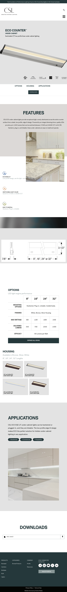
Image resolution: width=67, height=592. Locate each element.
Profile (28, 563)
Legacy (3, 577)
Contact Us (41, 562)
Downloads (33, 92)
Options (18, 86)
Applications (44, 86)
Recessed (3, 563)
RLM (2, 573)
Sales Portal (46, 571)
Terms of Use (38, 588)
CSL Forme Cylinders (54, 2)
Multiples (3, 570)
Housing (30, 86)
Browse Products (16, 563)
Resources (30, 567)
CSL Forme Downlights (40, 2)
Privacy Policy (29, 588)
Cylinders (3, 567)
